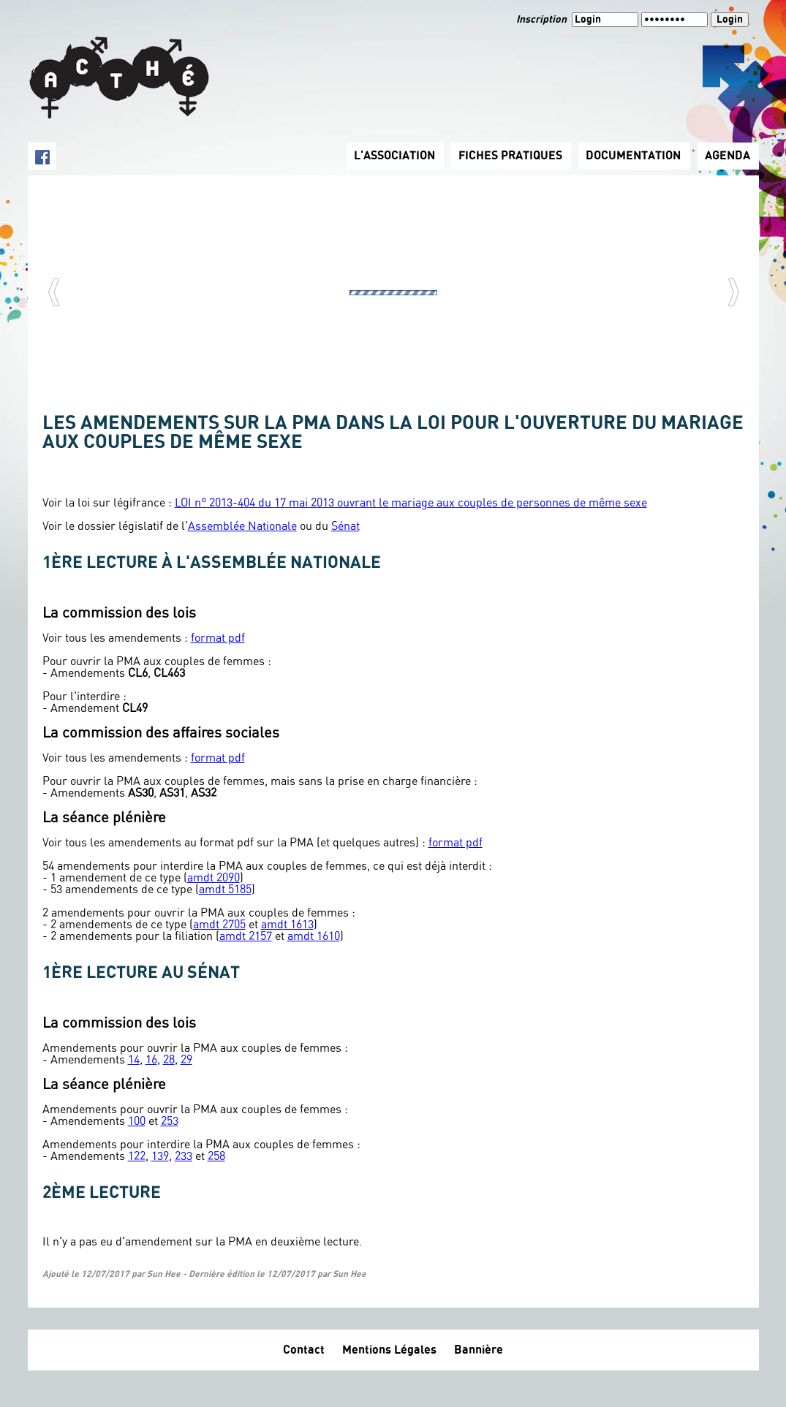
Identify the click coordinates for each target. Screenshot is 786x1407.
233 (183, 1156)
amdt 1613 (287, 924)
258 (216, 1156)
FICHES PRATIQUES (510, 156)
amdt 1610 (313, 936)
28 (169, 1060)
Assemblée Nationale (242, 526)
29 (186, 1060)
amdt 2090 (213, 878)
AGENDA (727, 156)
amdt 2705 (219, 924)
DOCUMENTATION (633, 156)
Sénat (345, 526)
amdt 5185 (225, 889)
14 (134, 1060)
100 (137, 1121)
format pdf (218, 638)
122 (137, 1156)
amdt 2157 (245, 936)
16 (151, 1060)
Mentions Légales (389, 1350)
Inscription (542, 20)
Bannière (478, 1350)
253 (169, 1121)
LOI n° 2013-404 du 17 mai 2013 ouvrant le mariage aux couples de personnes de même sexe (411, 503)
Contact (304, 1350)
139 (160, 1156)
